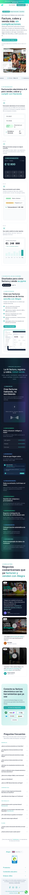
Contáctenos (16, 839)
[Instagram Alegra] (16, 887)
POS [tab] (14, 285)
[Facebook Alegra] (10, 887)
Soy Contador (12, 5)
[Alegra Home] (2, 5)
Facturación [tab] (6, 285)
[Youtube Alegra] (13, 887)
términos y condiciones (14, 883)
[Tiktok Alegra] (19, 887)
